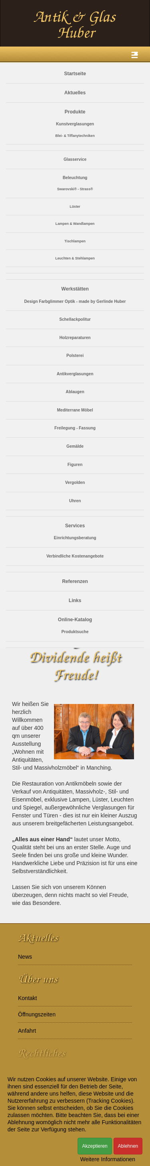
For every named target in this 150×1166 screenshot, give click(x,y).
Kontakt (27, 998)
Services (75, 525)
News (25, 956)
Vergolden (75, 482)
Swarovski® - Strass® (75, 189)
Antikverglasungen (75, 374)
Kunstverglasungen (75, 124)
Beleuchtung (75, 177)
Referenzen (75, 581)
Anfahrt (27, 1031)
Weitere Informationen (107, 1159)
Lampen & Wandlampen (75, 224)
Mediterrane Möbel (75, 410)
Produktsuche (75, 632)
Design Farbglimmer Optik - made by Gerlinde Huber (75, 301)
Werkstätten (74, 289)
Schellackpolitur (75, 319)
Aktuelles (75, 93)
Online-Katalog (75, 619)
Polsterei (75, 355)
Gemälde (75, 446)
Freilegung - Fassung (75, 428)
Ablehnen (128, 1146)
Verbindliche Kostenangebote (75, 556)
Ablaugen (75, 392)
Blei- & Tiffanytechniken (74, 136)
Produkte (74, 112)
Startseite (75, 73)
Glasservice (75, 159)
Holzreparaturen (74, 337)
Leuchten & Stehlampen (75, 258)
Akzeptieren (94, 1146)
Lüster (75, 207)
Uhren (75, 501)
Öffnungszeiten (37, 1014)
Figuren (75, 464)
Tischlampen (75, 241)
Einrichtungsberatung (75, 538)
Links (75, 600)
